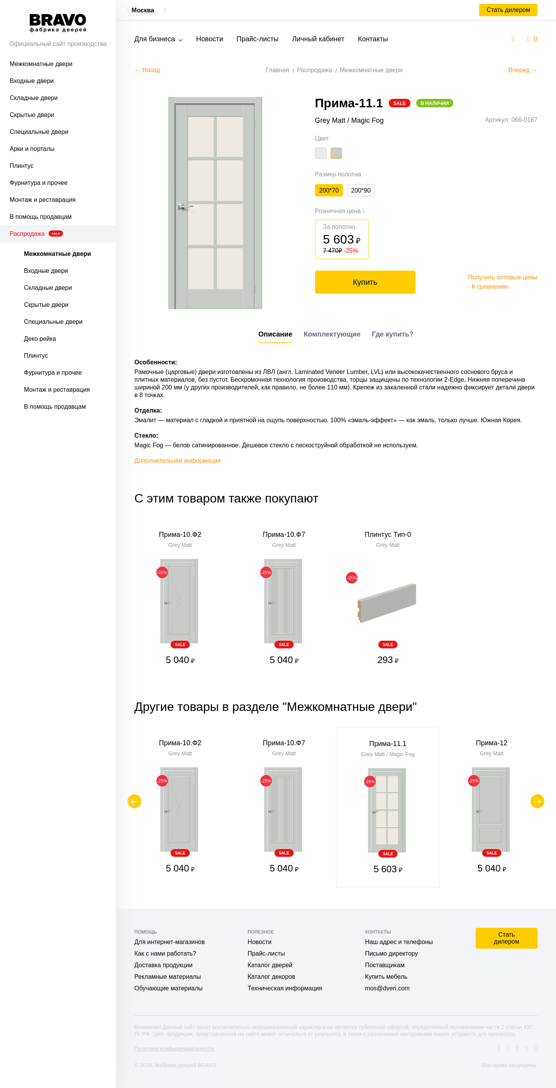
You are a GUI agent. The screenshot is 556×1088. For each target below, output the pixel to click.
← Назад (147, 70)
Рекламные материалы (167, 976)
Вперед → (523, 70)
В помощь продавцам (40, 216)
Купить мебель (386, 976)
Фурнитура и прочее (39, 182)
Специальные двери (39, 132)
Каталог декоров (271, 976)
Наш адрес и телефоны (399, 942)
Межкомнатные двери (41, 64)
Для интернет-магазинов (169, 942)
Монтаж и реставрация (43, 199)
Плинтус (22, 165)
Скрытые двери (32, 115)
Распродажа (36, 233)
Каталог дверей (269, 965)
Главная (277, 70)
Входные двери (32, 81)
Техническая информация (284, 988)
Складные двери (34, 98)
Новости (209, 39)
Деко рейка (40, 338)
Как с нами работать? (165, 953)
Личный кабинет (318, 39)
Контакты (373, 39)
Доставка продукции (163, 965)
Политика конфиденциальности (174, 1049)
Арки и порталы (32, 149)
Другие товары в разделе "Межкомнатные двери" (275, 707)
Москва (143, 10)
